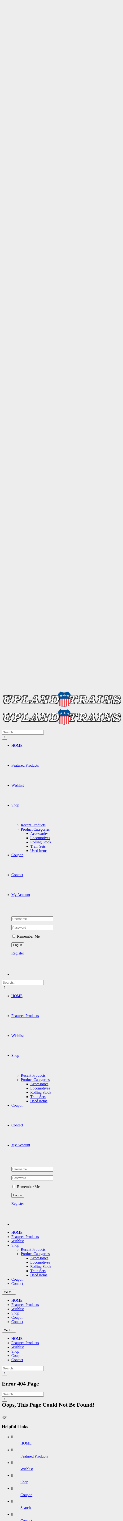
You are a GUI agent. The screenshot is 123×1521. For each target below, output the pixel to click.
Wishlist (26, 1469)
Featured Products (34, 1456)
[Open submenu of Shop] (21, 1314)
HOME (25, 1443)
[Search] (4, 737)
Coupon (26, 1495)
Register (17, 953)
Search (25, 1508)
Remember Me (26, 936)
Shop (24, 1482)
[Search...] (23, 732)
